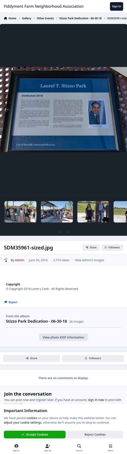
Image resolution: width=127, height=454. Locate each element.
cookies (31, 418)
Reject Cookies (95, 434)
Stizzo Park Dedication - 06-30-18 (36, 321)
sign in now (96, 400)
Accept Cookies (34, 434)
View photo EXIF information (63, 337)
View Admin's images (89, 260)
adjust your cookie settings (22, 422)
